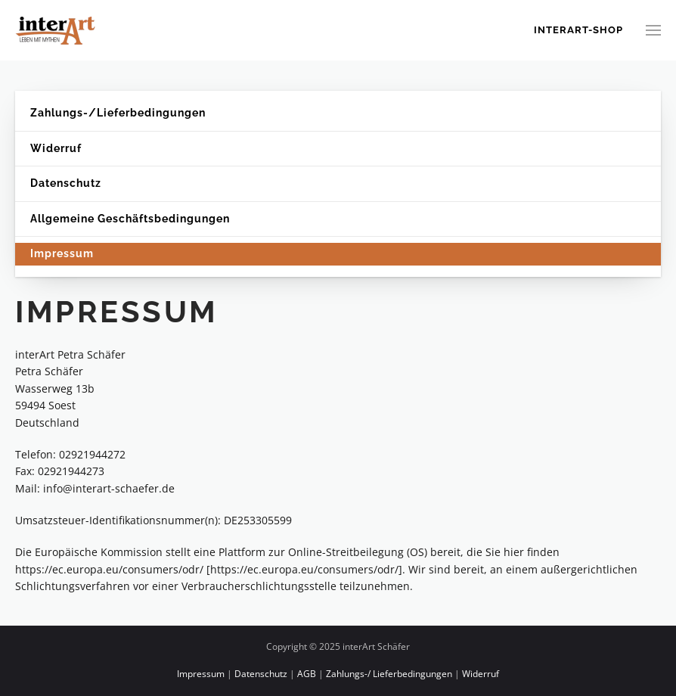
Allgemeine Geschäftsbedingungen (130, 219)
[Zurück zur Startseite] (56, 30)
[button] (653, 30)
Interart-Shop (578, 30)
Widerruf (56, 148)
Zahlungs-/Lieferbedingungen (118, 113)
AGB (306, 673)
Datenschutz (65, 183)
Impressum (62, 253)
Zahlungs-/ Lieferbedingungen (389, 673)
